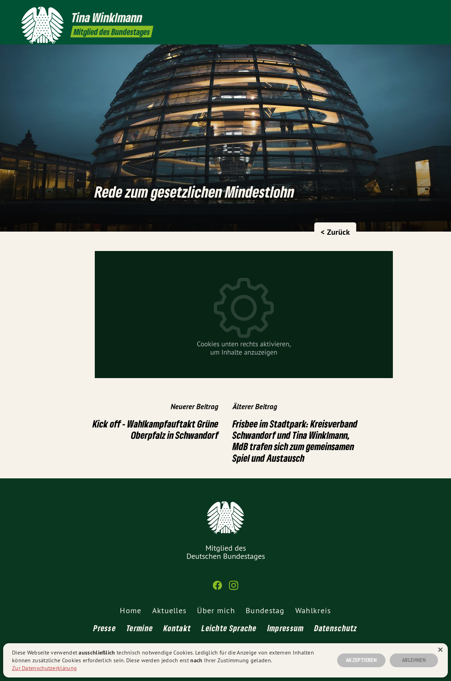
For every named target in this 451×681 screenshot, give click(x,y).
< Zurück (335, 232)
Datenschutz (335, 628)
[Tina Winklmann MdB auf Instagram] (424, 9)
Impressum (285, 628)
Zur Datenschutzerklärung (44, 667)
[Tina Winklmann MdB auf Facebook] (414, 9)
